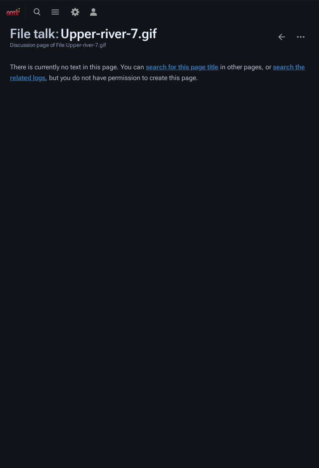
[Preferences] (75, 12)
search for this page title (182, 67)
